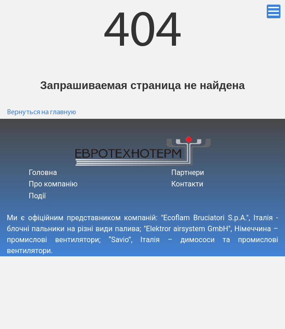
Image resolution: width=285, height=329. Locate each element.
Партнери (187, 172)
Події (37, 195)
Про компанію (53, 184)
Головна (43, 172)
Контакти (187, 184)
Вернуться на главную (41, 112)
